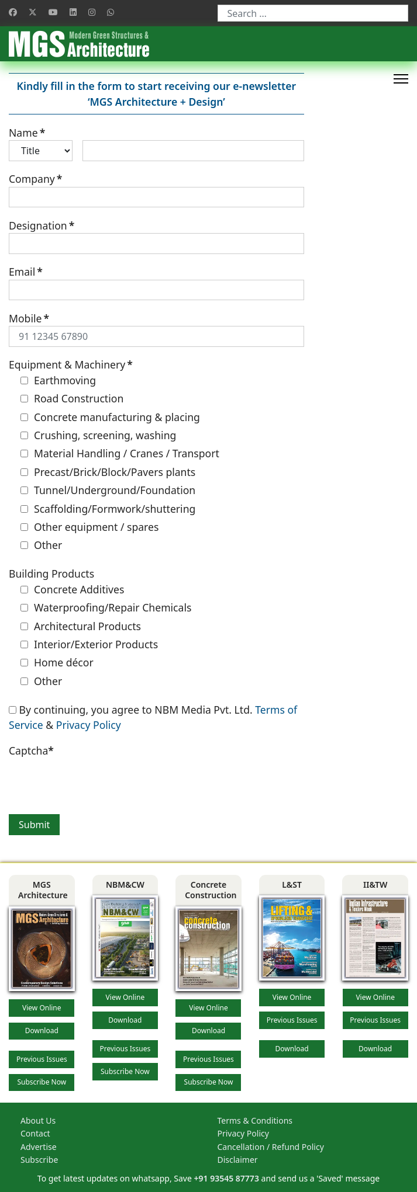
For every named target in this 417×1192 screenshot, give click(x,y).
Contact (35, 1133)
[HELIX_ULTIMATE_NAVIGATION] (401, 78)
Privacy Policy (88, 725)
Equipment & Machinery (71, 364)
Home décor (57, 662)
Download (41, 1030)
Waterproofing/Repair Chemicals (105, 607)
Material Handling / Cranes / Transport (119, 453)
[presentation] (98, 781)
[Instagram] (91, 12)
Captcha (31, 750)
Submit (34, 824)
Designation (41, 225)
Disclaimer (238, 1159)
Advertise (38, 1146)
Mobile (29, 318)
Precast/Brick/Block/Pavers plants (107, 472)
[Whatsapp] (110, 12)
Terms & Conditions (255, 1120)
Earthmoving (58, 380)
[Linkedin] (73, 12)
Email (26, 272)
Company (35, 179)
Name (27, 133)
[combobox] (313, 13)
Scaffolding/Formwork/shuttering (107, 509)
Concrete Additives (72, 589)
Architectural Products (80, 626)
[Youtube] (53, 12)
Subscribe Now (41, 1082)
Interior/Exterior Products (89, 644)
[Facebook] (13, 12)
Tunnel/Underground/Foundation (107, 490)
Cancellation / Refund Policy (271, 1146)
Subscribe (39, 1159)
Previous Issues (41, 1059)
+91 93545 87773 (226, 1178)
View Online (41, 1008)
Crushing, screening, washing (98, 435)
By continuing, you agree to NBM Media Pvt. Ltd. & (153, 717)
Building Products (51, 574)
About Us (38, 1120)
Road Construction (71, 398)
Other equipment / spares (89, 527)
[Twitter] (33, 12)
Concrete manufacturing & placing (110, 417)
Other (41, 545)
